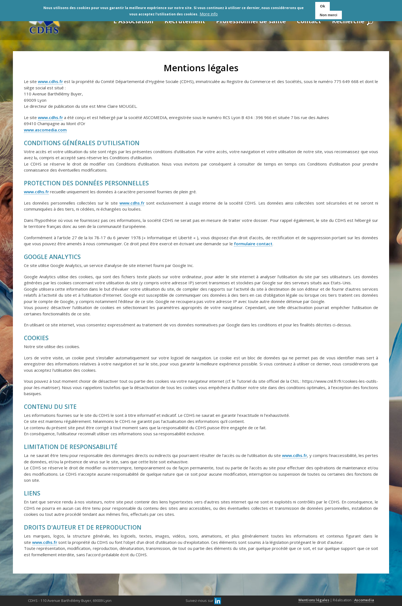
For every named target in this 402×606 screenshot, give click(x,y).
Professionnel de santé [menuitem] (251, 21)
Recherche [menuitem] (348, 21)
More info (209, 13)
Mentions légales (313, 599)
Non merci (328, 15)
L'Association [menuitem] (133, 21)
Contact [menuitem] (309, 21)
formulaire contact (253, 243)
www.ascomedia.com (45, 130)
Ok (322, 6)
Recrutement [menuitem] (184, 21)
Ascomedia (364, 599)
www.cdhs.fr (50, 81)
